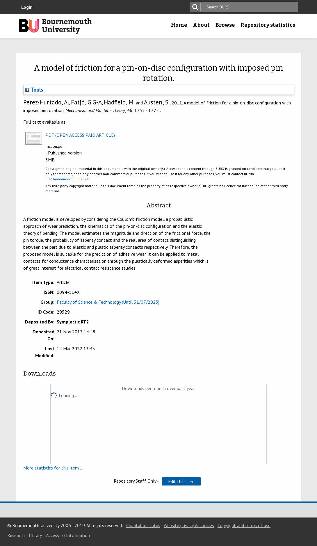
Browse (225, 25)
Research (16, 535)
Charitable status (143, 525)
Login (27, 7)
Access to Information (68, 535)
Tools (34, 89)
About (201, 25)
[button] (181, 481)
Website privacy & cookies (189, 525)
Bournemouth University (55, 26)
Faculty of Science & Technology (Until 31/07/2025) (108, 302)
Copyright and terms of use (244, 525)
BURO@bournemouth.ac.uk (67, 179)
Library (35, 535)
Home (179, 25)
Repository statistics (268, 25)
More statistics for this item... (52, 468)
